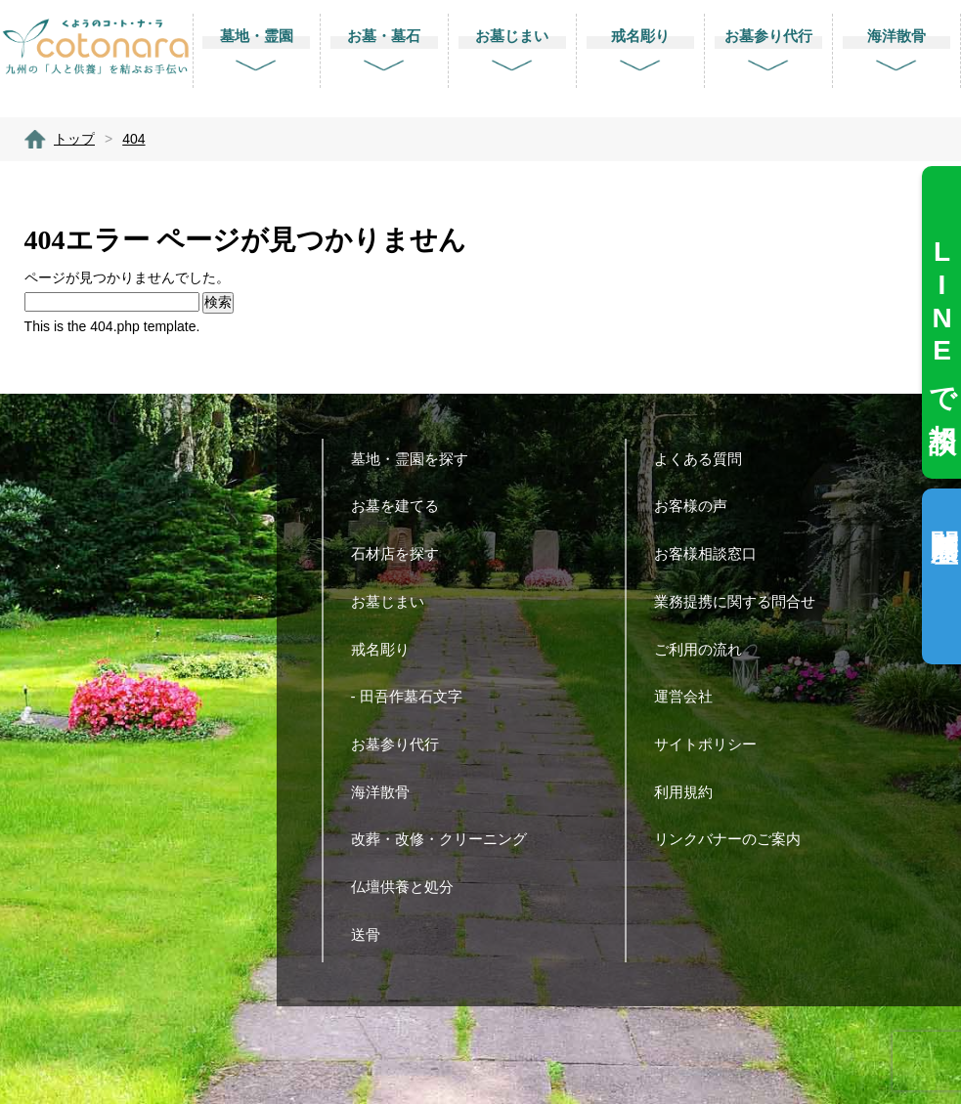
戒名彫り (387, 649)
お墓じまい (395, 601)
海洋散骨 (387, 792)
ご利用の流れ (705, 649)
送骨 (373, 934)
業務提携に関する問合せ (742, 601)
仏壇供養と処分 (409, 886)
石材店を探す (402, 553)
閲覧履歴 (944, 514)
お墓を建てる (402, 505)
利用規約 (690, 792)
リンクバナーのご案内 (734, 838)
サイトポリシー (712, 744)
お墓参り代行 (402, 744)
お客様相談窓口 (712, 553)
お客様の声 (698, 505)
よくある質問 (705, 458)
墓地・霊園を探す (417, 458)
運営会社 (690, 696)
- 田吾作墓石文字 (414, 696)
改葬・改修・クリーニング (446, 838)
